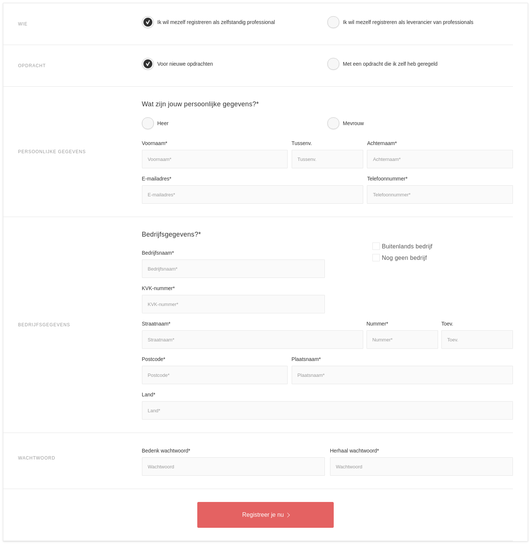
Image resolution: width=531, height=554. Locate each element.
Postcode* (154, 359)
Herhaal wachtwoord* (354, 451)
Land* (149, 395)
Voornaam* (154, 143)
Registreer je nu (266, 515)
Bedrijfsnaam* (158, 253)
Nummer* (377, 324)
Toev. (447, 324)
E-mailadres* (156, 179)
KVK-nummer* (158, 288)
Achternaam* (382, 143)
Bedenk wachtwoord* (166, 451)
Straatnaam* (156, 324)
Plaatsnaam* (306, 359)
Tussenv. (302, 143)
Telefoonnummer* (387, 179)
